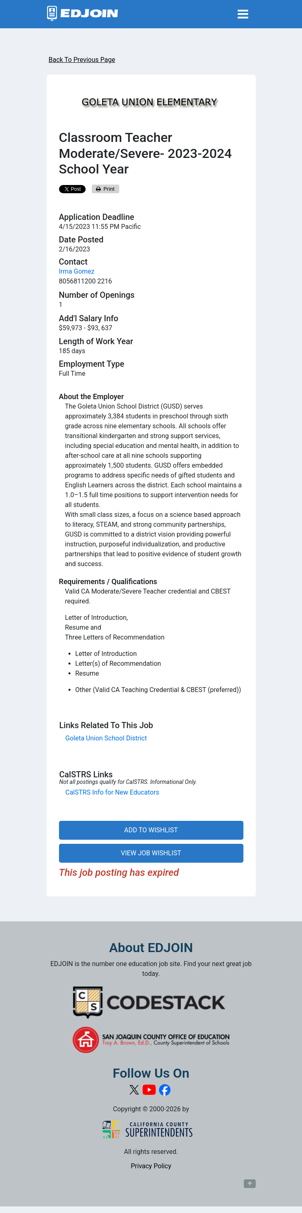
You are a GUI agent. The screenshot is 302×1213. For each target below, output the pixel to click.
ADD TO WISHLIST (151, 830)
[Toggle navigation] (243, 14)
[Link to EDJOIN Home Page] (82, 14)
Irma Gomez (77, 271)
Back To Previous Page (82, 60)
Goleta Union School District (106, 738)
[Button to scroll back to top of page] (250, 1183)
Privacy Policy (151, 1166)
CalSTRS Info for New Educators (112, 792)
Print (105, 189)
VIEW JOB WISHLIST (151, 853)
